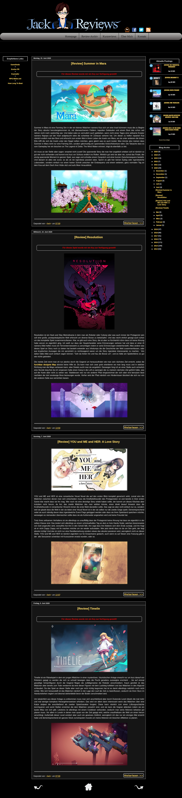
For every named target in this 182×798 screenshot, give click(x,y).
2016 (156, 239)
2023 (156, 158)
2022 (156, 161)
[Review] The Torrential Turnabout (171, 66)
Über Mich (127, 36)
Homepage (71, 36)
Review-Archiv (89, 36)
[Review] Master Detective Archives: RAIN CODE (171, 116)
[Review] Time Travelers (171, 103)
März (158, 219)
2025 (156, 152)
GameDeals (15, 65)
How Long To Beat (15, 83)
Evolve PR (15, 69)
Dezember (160, 171)
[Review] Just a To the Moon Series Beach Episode (172, 129)
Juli (157, 184)
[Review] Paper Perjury (171, 90)
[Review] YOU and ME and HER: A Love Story (88, 441)
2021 (156, 165)
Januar (159, 225)
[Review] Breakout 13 (171, 77)
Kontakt (142, 36)
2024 (156, 155)
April (158, 215)
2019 (156, 229)
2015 (156, 242)
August (159, 181)
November (160, 174)
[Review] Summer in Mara (88, 63)
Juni (158, 187)
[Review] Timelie (88, 608)
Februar (159, 222)
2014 (156, 246)
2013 (156, 249)
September (160, 177)
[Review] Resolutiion (88, 237)
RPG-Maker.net (15, 79)
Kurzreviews (109, 36)
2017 (156, 236)
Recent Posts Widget (164, 140)
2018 (156, 233)
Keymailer (15, 74)
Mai (157, 212)
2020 (156, 168)
